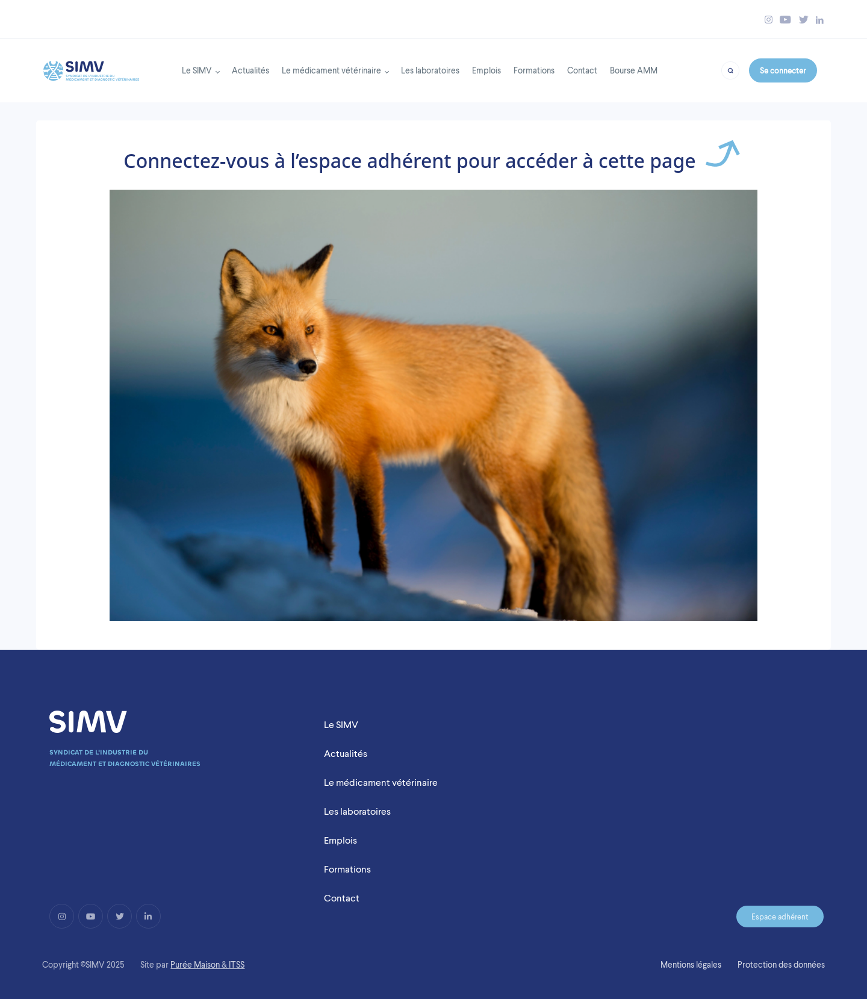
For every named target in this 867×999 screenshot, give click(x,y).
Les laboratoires (430, 70)
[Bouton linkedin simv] (820, 19)
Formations (534, 70)
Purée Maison (195, 964)
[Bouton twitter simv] (804, 19)
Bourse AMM (633, 70)
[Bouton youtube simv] (785, 19)
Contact (582, 70)
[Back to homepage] (91, 67)
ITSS (236, 964)
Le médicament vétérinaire (331, 70)
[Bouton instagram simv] (768, 19)
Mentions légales (690, 964)
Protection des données (781, 964)
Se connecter (783, 70)
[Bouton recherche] (730, 69)
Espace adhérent (780, 916)
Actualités (250, 70)
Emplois (486, 70)
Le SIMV (197, 70)
